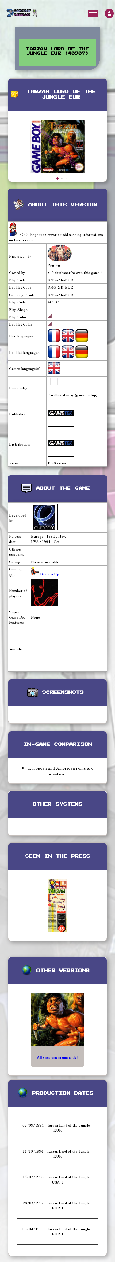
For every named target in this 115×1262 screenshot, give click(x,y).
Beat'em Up (49, 573)
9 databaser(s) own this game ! (77, 272)
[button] (57, 178)
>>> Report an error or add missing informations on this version (56, 237)
